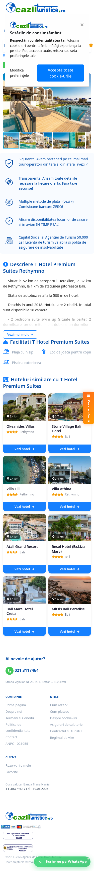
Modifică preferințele (19, 73)
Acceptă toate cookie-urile (60, 73)
